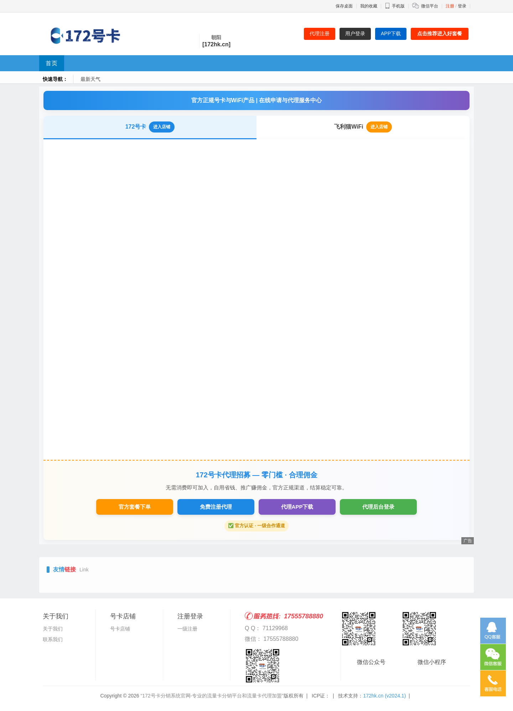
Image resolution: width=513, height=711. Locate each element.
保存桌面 (344, 6)
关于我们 (53, 629)
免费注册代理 (216, 507)
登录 (462, 6)
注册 (450, 6)
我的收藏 (368, 6)
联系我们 (53, 639)
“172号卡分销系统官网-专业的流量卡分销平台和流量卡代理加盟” (212, 696)
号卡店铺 (120, 629)
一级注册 (187, 629)
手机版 (395, 6)
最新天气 (90, 79)
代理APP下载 (297, 507)
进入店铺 (161, 126)
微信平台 (429, 6)
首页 (52, 63)
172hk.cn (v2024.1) (384, 696)
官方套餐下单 (135, 507)
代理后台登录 (378, 507)
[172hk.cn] (216, 44)
